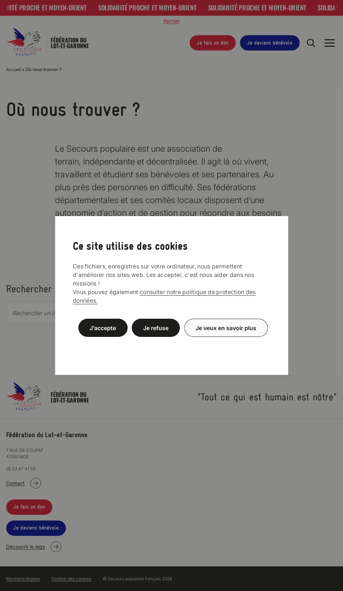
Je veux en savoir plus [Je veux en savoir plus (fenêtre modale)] (226, 328)
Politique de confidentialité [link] (171, 345)
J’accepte (103, 328)
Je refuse (155, 328)
